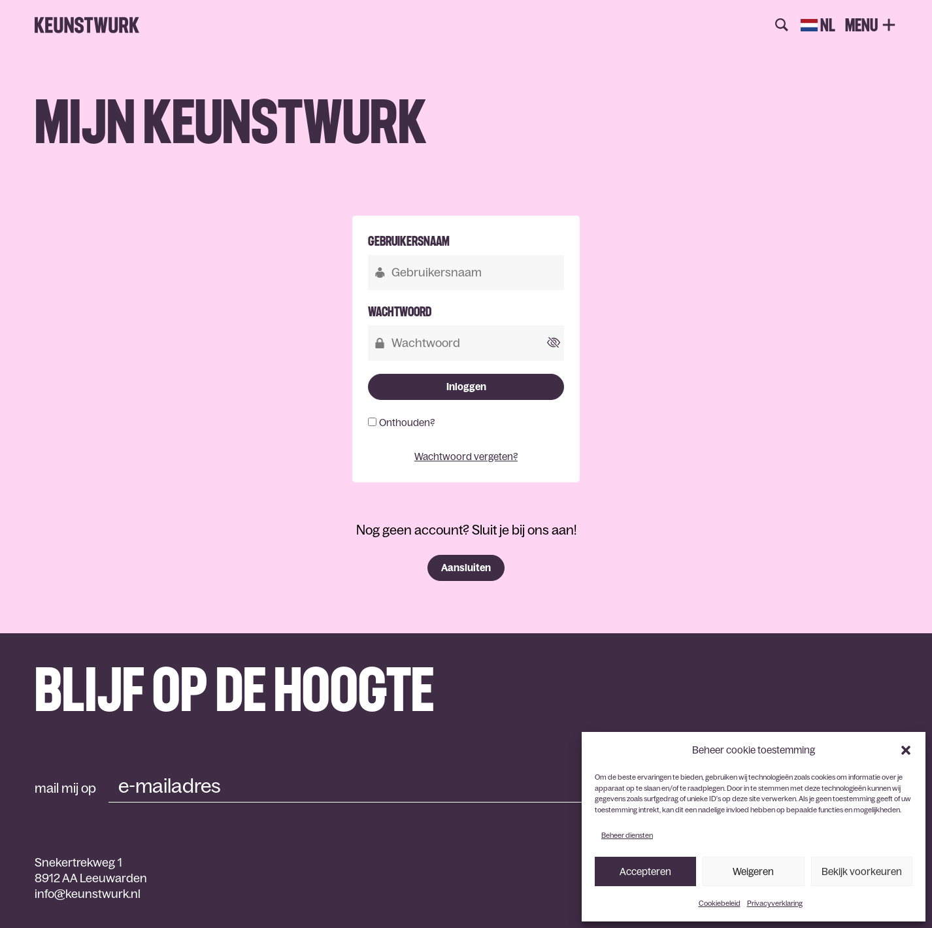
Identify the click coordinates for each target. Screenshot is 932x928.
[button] (905, 750)
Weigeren (753, 871)
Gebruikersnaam (409, 240)
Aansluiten (466, 567)
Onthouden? (407, 422)
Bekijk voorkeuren (862, 871)
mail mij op (65, 788)
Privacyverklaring (775, 903)
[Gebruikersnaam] (466, 272)
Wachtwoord (399, 311)
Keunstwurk (87, 25)
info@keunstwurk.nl (88, 894)
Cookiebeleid (720, 903)
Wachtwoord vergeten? (466, 456)
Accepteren (645, 871)
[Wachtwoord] (466, 343)
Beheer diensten (627, 835)
